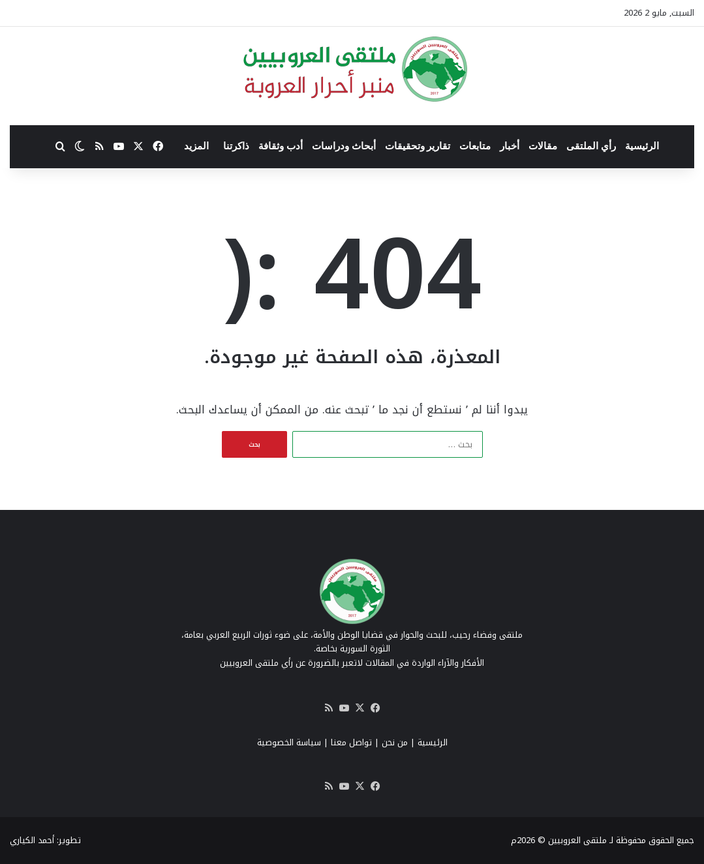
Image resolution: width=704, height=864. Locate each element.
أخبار (509, 146)
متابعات (475, 146)
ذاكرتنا (236, 146)
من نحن (395, 742)
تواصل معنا (351, 742)
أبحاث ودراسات (344, 146)
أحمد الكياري (32, 840)
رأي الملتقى (591, 146)
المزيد (196, 146)
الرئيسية (642, 146)
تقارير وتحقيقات (418, 146)
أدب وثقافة (280, 146)
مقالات (542, 146)
